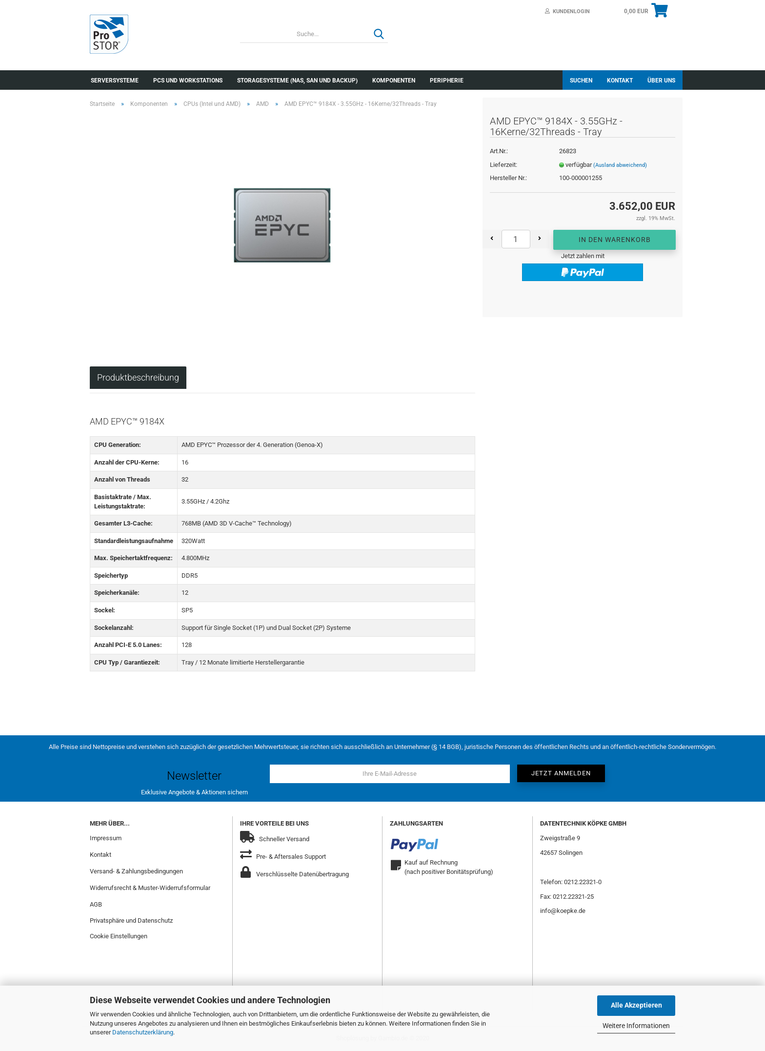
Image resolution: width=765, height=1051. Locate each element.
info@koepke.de (562, 910)
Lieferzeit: (503, 164)
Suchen (581, 80)
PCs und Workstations (187, 80)
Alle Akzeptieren (636, 1005)
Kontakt (620, 80)
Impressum (105, 838)
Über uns (661, 80)
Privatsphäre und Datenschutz (131, 920)
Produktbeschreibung (138, 377)
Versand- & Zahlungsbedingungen (136, 871)
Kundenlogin (567, 11)
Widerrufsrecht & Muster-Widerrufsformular (150, 887)
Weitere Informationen (636, 1026)
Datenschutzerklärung (142, 1032)
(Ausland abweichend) (620, 165)
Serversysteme (115, 80)
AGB (96, 904)
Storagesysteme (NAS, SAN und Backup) (297, 80)
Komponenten (393, 80)
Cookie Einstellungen (118, 936)
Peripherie (446, 80)
